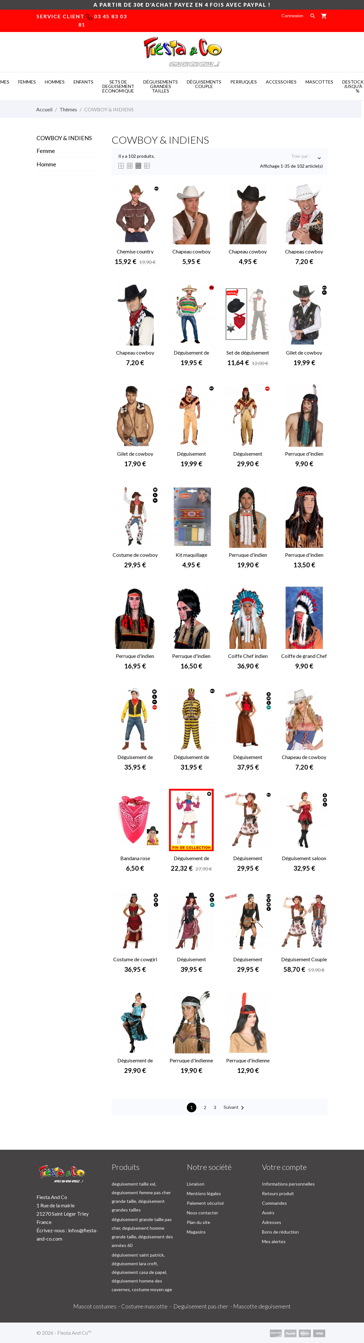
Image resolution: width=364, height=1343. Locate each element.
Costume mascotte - (147, 1306)
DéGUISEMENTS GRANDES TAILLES (160, 86)
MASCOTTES (319, 81)
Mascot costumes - (97, 1306)
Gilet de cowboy (304, 352)
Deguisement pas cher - (203, 1306)
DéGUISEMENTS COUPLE (204, 84)
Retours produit (278, 1193)
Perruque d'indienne (248, 1060)
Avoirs (268, 1212)
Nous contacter (202, 1212)
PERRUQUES (243, 81)
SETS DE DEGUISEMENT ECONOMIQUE (118, 86)
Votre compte (284, 1166)
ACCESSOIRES (281, 81)
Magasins (196, 1232)
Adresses (271, 1222)
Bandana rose (135, 858)
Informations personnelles (288, 1184)
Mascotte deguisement (262, 1306)
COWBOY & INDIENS (64, 137)
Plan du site (198, 1222)
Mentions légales (204, 1193)
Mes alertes (274, 1241)
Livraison (195, 1184)
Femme (45, 150)
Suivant (235, 1108)
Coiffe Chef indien (248, 656)
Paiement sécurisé (205, 1203)
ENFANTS (83, 81)
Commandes (274, 1203)
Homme (46, 164)
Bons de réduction (280, 1232)
